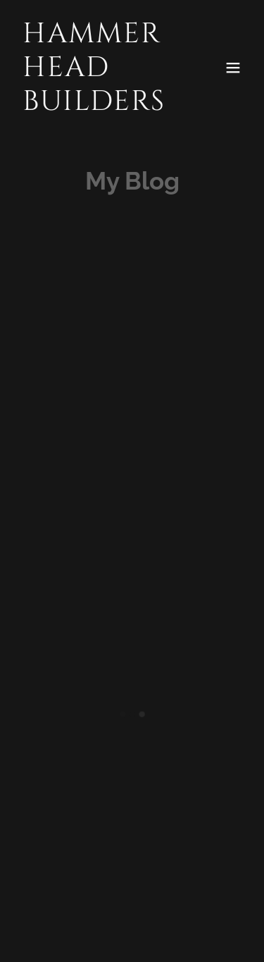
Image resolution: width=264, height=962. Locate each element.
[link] (97, 105)
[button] (233, 68)
